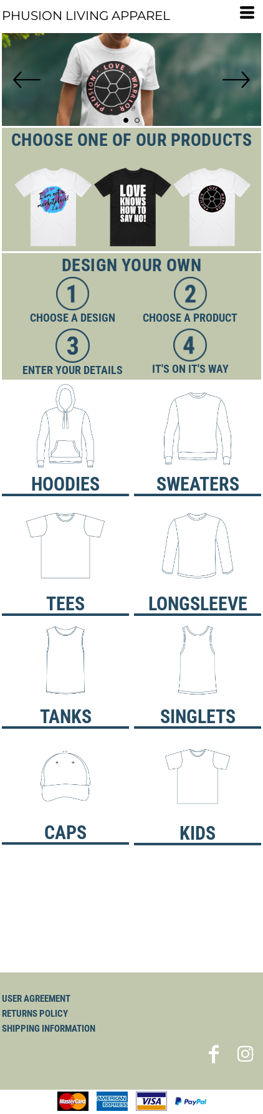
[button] (131, 207)
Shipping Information (48, 1028)
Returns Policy (35, 1013)
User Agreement (36, 998)
